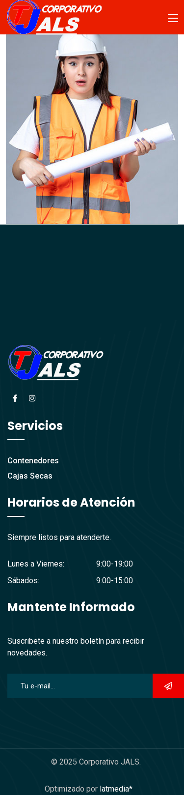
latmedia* (116, 789)
